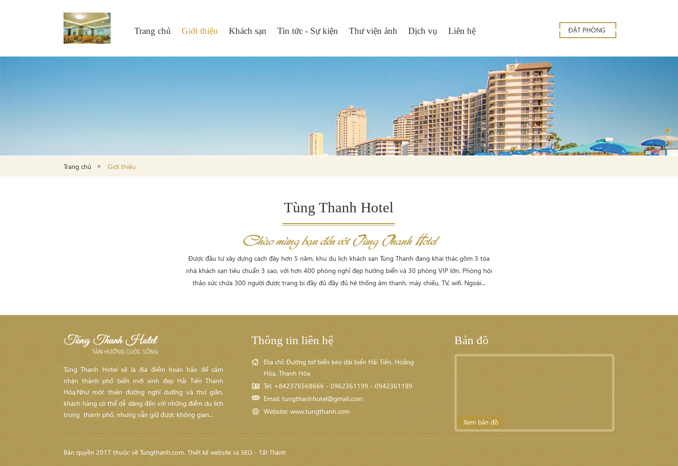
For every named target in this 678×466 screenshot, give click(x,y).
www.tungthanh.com (320, 411)
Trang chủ (152, 31)
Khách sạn (247, 31)
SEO (246, 452)
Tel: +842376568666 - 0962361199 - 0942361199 (338, 385)
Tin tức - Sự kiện (307, 31)
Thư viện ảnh (373, 31)
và (236, 452)
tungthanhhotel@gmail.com (322, 398)
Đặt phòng (586, 29)
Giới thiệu (200, 31)
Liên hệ (462, 31)
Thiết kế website (209, 452)
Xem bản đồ (480, 422)
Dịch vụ (422, 31)
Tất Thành (272, 452)
